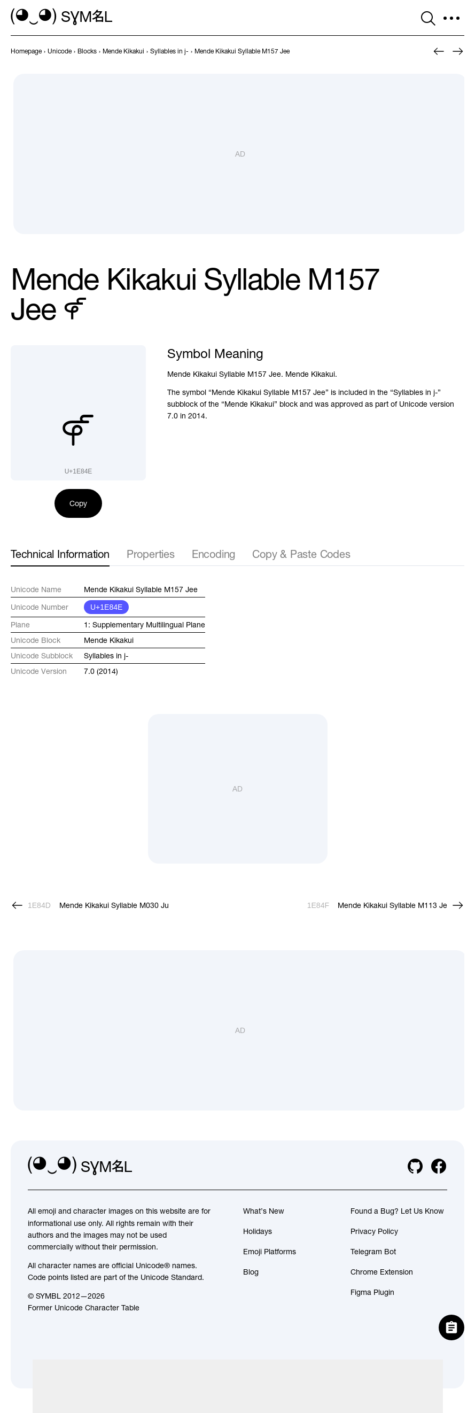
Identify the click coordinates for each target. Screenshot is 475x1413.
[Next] (457, 51)
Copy (78, 503)
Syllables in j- (106, 655)
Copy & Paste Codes (301, 554)
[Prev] (438, 51)
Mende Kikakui (109, 640)
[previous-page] (26, 51)
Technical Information (60, 554)
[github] (415, 1166)
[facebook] (438, 1166)
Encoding (213, 554)
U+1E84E (106, 607)
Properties (151, 554)
